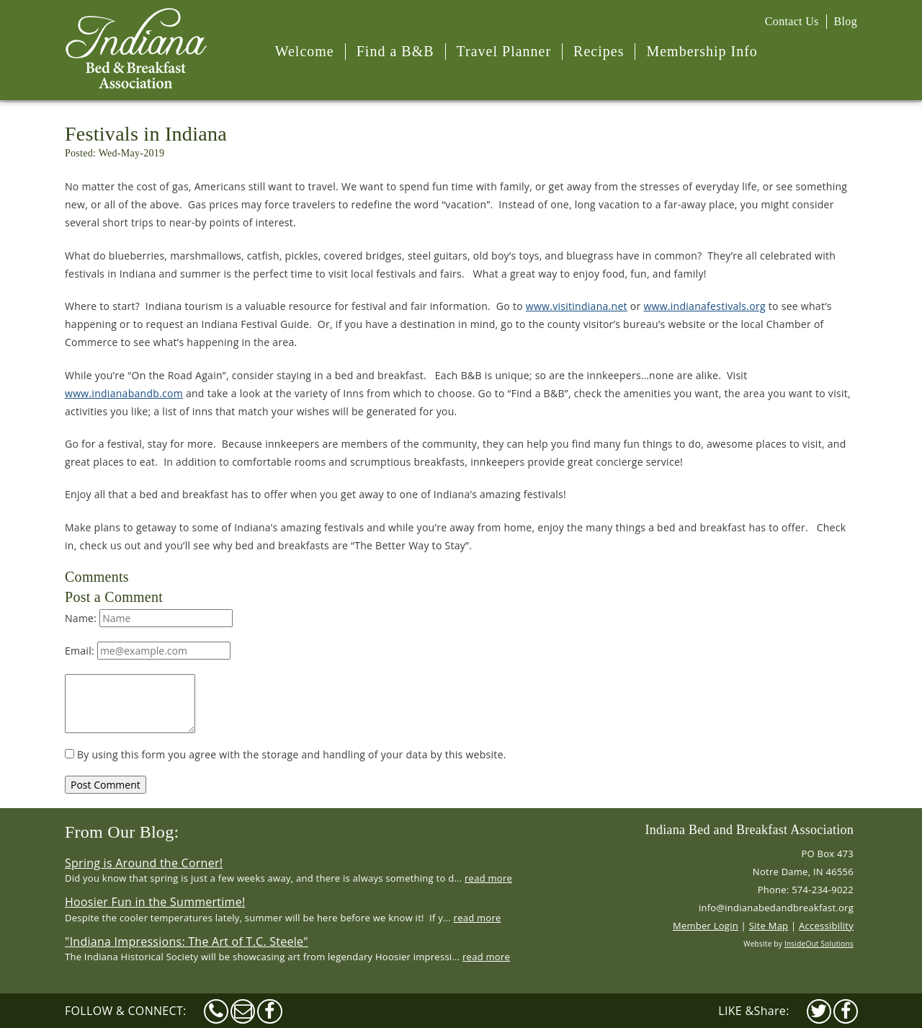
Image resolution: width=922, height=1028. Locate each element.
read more (488, 878)
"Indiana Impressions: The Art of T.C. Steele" (186, 941)
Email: (147, 650)
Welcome (304, 51)
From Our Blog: (122, 832)
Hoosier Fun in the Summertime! (155, 901)
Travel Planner (504, 51)
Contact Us (792, 21)
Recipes (598, 51)
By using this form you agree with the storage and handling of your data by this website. (285, 754)
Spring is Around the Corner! (144, 862)
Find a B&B (395, 51)
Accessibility (826, 925)
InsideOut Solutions (819, 944)
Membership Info (701, 51)
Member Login (705, 925)
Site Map (769, 925)
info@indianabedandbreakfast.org (776, 907)
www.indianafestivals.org (704, 306)
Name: (149, 618)
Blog (845, 21)
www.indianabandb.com (124, 393)
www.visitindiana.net (576, 306)
